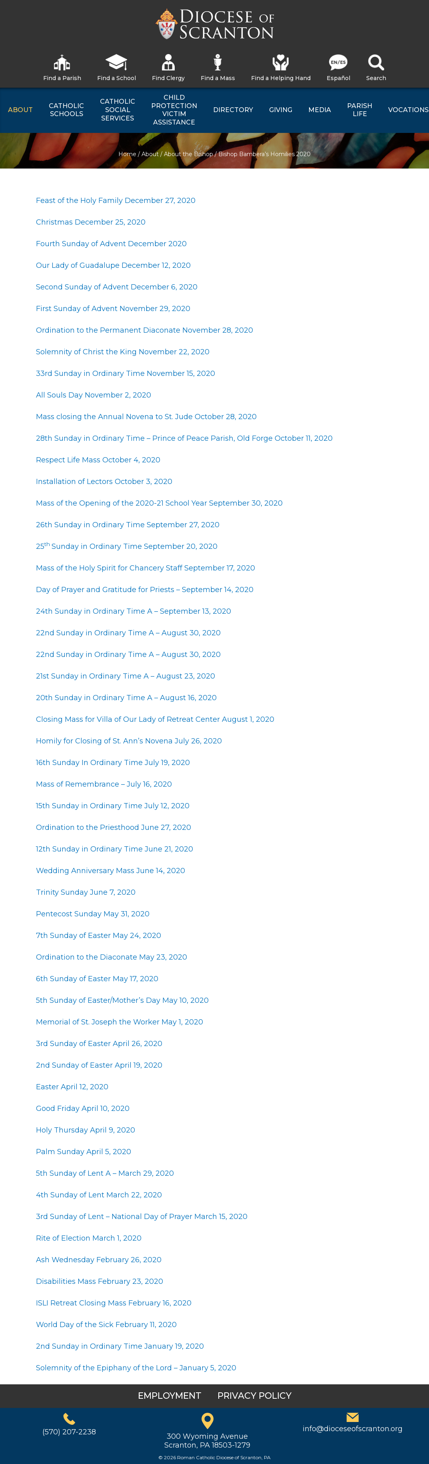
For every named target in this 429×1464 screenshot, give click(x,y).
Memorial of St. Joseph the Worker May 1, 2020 (119, 1022)
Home (127, 154)
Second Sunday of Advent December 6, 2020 (117, 287)
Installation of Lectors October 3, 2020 (104, 481)
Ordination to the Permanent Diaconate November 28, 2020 (144, 330)
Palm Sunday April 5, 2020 (83, 1151)
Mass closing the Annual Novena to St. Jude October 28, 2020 (146, 416)
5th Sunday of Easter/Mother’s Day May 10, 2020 (122, 1000)
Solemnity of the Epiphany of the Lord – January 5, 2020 (137, 1368)
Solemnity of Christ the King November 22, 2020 (123, 351)
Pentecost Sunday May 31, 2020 (93, 914)
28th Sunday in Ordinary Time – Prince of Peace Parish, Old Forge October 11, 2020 (184, 438)
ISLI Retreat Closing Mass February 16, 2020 (114, 1303)
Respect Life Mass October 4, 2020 (98, 460)
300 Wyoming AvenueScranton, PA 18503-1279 (207, 1441)
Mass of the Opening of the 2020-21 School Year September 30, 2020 (159, 503)
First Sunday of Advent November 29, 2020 (113, 308)
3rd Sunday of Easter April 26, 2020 (99, 1043)
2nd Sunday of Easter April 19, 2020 (99, 1065)
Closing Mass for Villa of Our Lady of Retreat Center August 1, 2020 (155, 719)
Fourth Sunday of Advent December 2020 (111, 243)
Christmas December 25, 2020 (91, 222)
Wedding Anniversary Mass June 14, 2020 (110, 870)
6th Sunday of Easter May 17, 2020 (97, 978)
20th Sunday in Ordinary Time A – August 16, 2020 (127, 697)
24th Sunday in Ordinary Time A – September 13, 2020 (134, 611)
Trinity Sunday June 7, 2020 (86, 892)
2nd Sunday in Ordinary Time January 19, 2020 (120, 1346)
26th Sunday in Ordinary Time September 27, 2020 (127, 524)
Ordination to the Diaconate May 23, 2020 (111, 957)
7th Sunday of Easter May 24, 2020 (98, 935)
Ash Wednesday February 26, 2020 (99, 1259)
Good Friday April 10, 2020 (83, 1108)
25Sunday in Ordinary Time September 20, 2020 (126, 546)
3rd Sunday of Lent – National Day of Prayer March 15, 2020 (141, 1216)
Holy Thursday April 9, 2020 (85, 1130)
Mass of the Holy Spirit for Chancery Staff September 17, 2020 (145, 568)
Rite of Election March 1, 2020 (89, 1238)
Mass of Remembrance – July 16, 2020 (104, 784)
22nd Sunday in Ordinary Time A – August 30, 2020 (129, 633)
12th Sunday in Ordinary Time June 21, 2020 (114, 849)
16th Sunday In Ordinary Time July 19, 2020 (113, 762)
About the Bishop (188, 154)
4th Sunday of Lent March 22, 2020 (99, 1195)
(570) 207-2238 (69, 1432)
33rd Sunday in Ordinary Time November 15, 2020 (125, 373)
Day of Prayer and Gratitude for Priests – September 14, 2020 (144, 589)
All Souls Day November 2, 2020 (93, 395)
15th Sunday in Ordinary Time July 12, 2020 (113, 805)
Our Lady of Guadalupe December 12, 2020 (113, 265)
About (150, 154)
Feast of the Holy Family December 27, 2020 (116, 200)
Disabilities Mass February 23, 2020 (99, 1281)
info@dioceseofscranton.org (353, 1428)
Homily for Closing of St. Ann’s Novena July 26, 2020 (129, 741)
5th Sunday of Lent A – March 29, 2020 (105, 1173)
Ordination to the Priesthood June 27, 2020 (113, 827)
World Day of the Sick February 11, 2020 (106, 1324)
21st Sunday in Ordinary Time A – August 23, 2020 (125, 676)
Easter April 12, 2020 (72, 1086)
